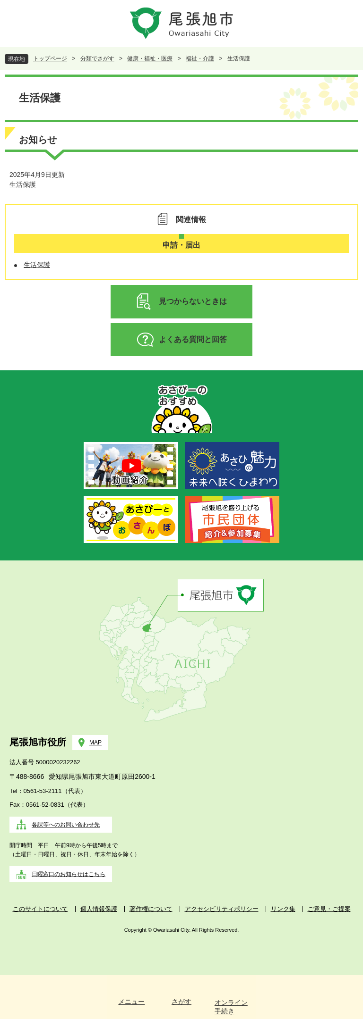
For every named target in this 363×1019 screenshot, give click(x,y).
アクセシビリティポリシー (222, 908)
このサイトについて (40, 908)
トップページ (50, 58)
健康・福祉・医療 (150, 58)
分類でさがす (97, 58)
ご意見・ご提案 (329, 908)
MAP (95, 742)
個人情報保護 (98, 908)
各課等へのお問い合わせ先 (66, 824)
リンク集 (283, 908)
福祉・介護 (200, 58)
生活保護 (22, 184)
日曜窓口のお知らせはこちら (68, 874)
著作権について (151, 908)
